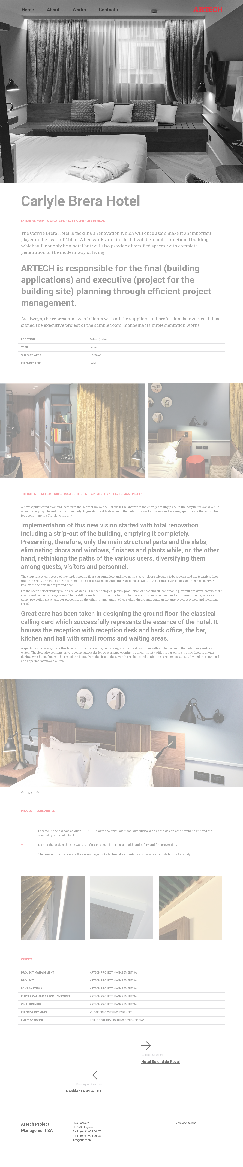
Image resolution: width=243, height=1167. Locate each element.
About (59, 10)
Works (90, 10)
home (28, 10)
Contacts (126, 10)
